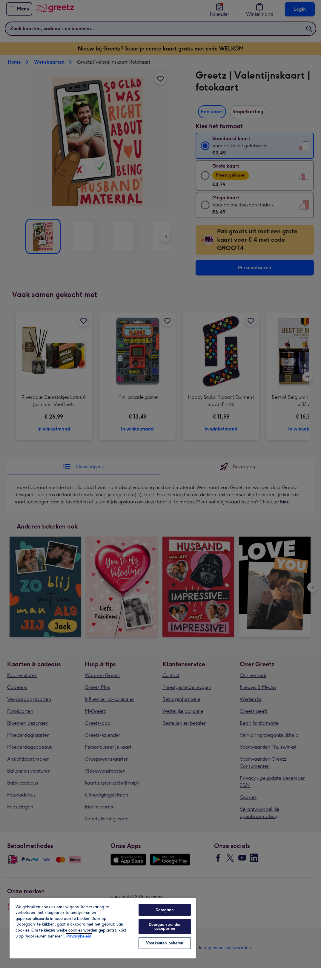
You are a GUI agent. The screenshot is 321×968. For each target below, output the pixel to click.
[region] (103, 927)
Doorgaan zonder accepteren (165, 926)
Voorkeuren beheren (164, 943)
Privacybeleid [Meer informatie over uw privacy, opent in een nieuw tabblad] (78, 936)
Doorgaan (165, 910)
